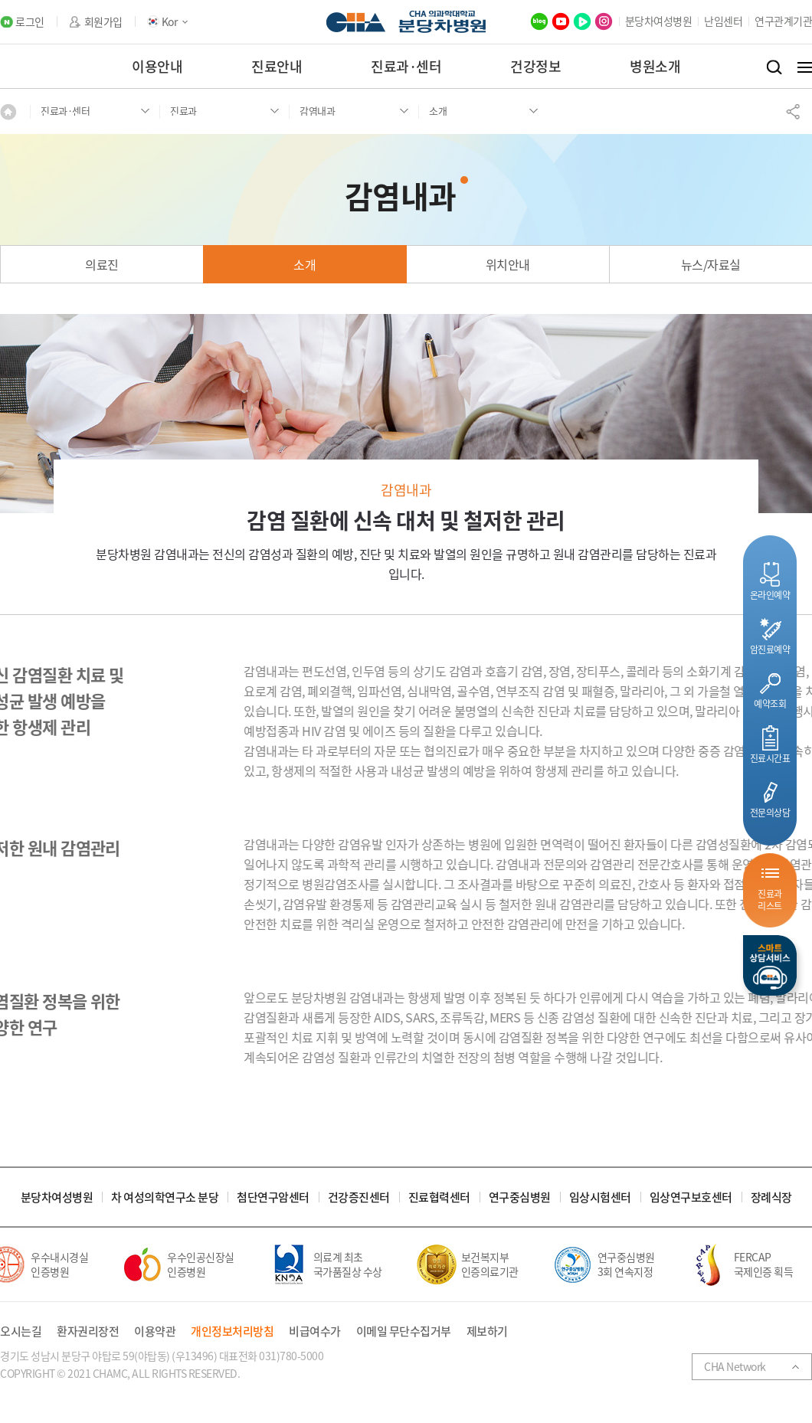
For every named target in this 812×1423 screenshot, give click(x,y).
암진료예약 (770, 649)
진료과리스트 (770, 899)
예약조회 (770, 703)
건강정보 (535, 66)
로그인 (29, 22)
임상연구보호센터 (691, 1197)
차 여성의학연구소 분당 (164, 1197)
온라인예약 (770, 594)
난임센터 (723, 20)
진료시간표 (770, 757)
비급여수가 (315, 1331)
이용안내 (157, 66)
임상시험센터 (600, 1197)
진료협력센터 (439, 1197)
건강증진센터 (359, 1197)
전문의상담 (770, 812)
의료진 (102, 264)
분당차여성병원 (658, 20)
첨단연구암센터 (273, 1197)
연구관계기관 (783, 20)
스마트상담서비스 (770, 965)
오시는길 (20, 1331)
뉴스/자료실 (711, 264)
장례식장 (771, 1197)
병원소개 (655, 66)
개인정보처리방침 (232, 1331)
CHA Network (735, 1366)
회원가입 (103, 22)
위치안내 (508, 264)
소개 (304, 264)
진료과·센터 (406, 66)
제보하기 (487, 1331)
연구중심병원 (520, 1197)
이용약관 (154, 1331)
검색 (774, 67)
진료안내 (276, 66)
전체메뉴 (804, 67)
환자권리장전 (88, 1331)
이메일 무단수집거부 (403, 1331)
